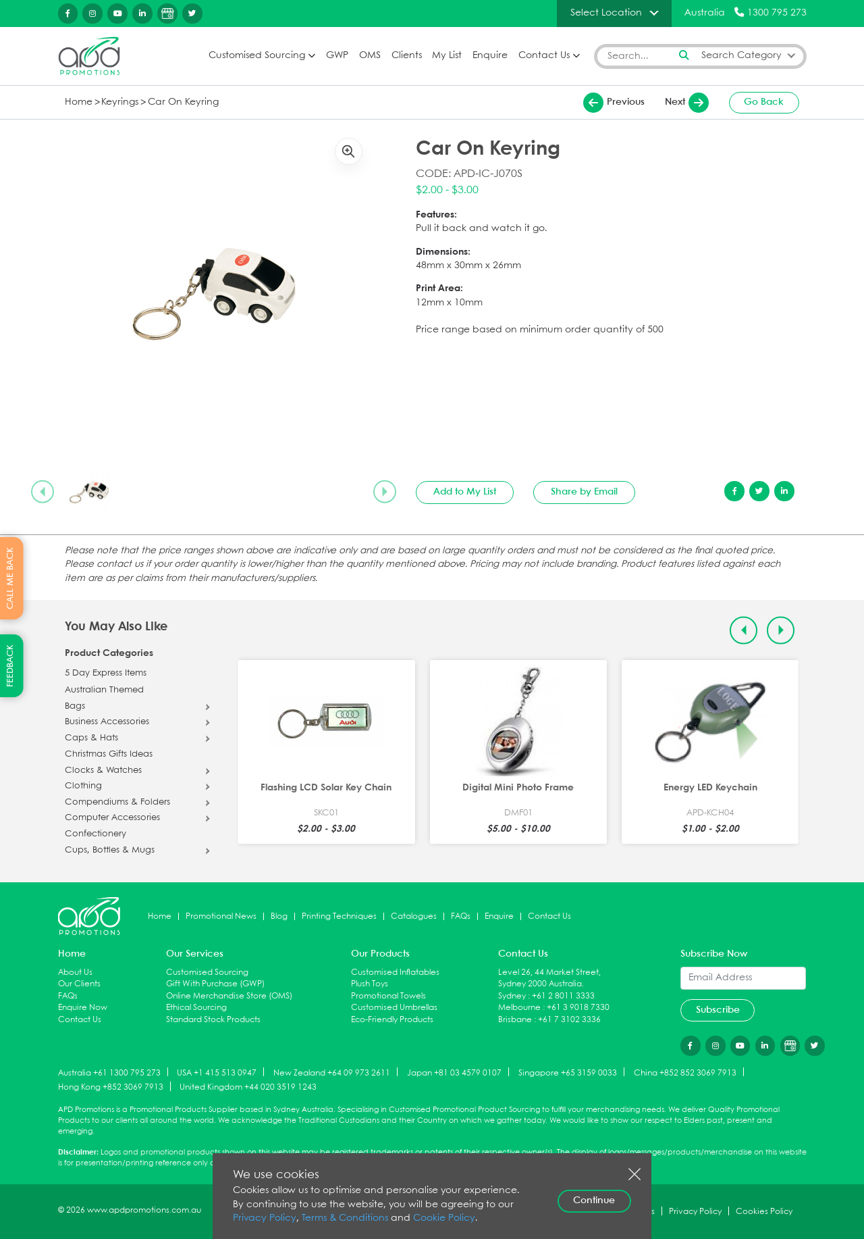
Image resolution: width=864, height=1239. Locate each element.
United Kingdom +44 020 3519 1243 (248, 1087)
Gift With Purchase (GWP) (215, 984)
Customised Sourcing (257, 55)
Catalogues (414, 916)
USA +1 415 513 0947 (216, 1072)
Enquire (490, 55)
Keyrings (119, 102)
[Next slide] (384, 491)
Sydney (512, 996)
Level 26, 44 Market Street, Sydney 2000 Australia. (549, 978)
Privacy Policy (264, 1218)
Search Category (741, 55)
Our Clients (79, 984)
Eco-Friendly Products (392, 1019)
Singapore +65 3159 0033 (567, 1072)
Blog (279, 916)
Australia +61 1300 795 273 (109, 1072)
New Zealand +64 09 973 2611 (331, 1072)
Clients (407, 55)
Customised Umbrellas (394, 1007)
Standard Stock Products (213, 1019)
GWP (337, 55)
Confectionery (95, 834)
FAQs (460, 916)
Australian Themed (104, 690)
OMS (370, 55)
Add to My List (464, 492)
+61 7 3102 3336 (569, 1019)
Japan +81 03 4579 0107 (454, 1072)
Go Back (764, 102)
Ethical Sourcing (196, 1007)
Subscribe (718, 1010)
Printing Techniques (339, 916)
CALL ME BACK (10, 578)
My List (447, 55)
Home (78, 102)
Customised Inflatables (395, 972)
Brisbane (515, 1019)
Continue (594, 1200)
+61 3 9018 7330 (578, 1007)
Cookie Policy (444, 1218)
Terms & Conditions (345, 1218)
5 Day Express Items (105, 673)
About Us (75, 972)
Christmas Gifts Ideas (109, 755)
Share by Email (584, 492)
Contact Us (544, 55)
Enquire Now (82, 1007)
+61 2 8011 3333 (563, 996)
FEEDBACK (10, 665)
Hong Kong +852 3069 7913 (110, 1087)
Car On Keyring (183, 102)
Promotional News (221, 916)
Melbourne (519, 1007)
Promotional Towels (388, 996)
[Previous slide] (42, 491)
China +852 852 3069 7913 (685, 1072)
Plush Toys (369, 984)
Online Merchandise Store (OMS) (229, 996)
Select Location (606, 13)
